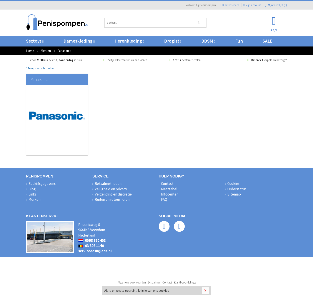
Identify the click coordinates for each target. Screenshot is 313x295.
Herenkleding (129, 41)
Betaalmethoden (108, 183)
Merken (34, 199)
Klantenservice (229, 5)
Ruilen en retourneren (112, 199)
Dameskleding (79, 41)
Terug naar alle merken (40, 68)
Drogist (172, 41)
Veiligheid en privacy (111, 189)
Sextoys (34, 41)
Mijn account (252, 5)
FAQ (164, 199)
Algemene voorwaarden (132, 282)
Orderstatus (236, 189)
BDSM (208, 41)
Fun (239, 41)
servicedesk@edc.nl (95, 251)
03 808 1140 (91, 245)
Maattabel (169, 189)
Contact (167, 183)
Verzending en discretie (113, 194)
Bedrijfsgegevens (42, 183)
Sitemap (234, 194)
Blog (32, 189)
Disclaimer (154, 282)
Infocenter (169, 194)
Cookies (233, 183)
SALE (268, 41)
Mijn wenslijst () (276, 5)
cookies (164, 290)
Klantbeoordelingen (185, 282)
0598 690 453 (92, 240)
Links (32, 194)
